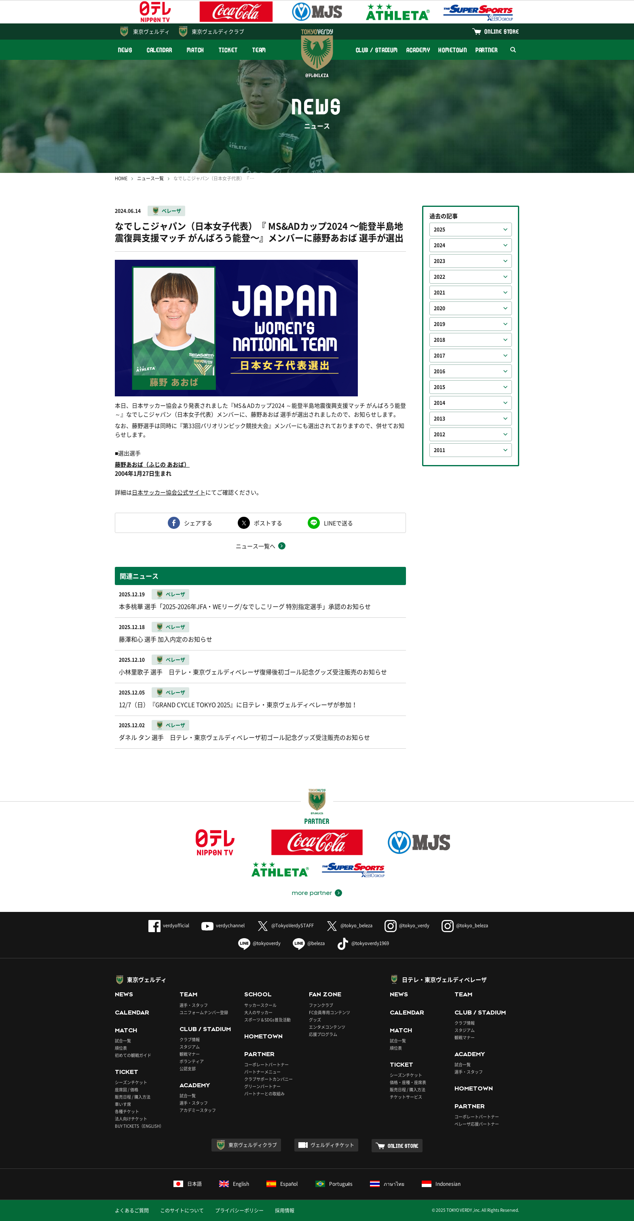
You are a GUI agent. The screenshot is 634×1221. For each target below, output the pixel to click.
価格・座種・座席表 (408, 1082)
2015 (439, 387)
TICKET (228, 50)
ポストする (268, 523)
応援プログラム (323, 1034)
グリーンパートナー (262, 1086)
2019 (439, 324)
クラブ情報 (190, 1039)
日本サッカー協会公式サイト (168, 492)
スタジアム (190, 1047)
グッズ (315, 1020)
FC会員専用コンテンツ (329, 1012)
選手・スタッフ (194, 1005)
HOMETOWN (452, 50)
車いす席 (123, 1104)
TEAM (259, 50)
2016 (439, 371)
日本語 (187, 1183)
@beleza (309, 943)
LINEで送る (338, 523)
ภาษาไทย (387, 1183)
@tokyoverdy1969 (363, 943)
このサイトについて (182, 1210)
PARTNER (487, 50)
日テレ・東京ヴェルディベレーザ (444, 979)
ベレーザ (171, 211)
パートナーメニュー (262, 1072)
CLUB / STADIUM (377, 50)
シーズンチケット (131, 1082)
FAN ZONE (325, 994)
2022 (439, 276)
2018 (439, 339)
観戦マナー (190, 1054)
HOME (121, 178)
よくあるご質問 (132, 1210)
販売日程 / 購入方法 (132, 1097)
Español (282, 1183)
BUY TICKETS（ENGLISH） (139, 1126)
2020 (439, 308)
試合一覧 (123, 1041)
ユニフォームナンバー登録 (204, 1012)
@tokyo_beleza (349, 925)
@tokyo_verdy (407, 925)
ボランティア (192, 1061)
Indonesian (441, 1183)
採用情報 (284, 1210)
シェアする (198, 523)
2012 (439, 434)
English (234, 1183)
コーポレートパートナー (266, 1064)
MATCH (196, 50)
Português (334, 1183)
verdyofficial (168, 925)
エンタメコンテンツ (327, 1027)
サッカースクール (260, 1005)
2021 (439, 292)
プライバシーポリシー (239, 1210)
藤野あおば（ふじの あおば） (152, 464)
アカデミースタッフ (198, 1110)
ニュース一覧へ (255, 546)
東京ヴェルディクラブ (218, 31)
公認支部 (188, 1068)
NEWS (125, 50)
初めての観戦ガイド (133, 1055)
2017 (439, 355)
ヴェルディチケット (332, 1145)
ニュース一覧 (150, 178)
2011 (439, 450)
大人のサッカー (258, 1012)
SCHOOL (258, 994)
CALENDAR (159, 50)
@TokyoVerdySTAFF (285, 925)
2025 (439, 229)
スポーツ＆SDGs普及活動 (267, 1020)
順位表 (121, 1048)
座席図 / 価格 (126, 1089)
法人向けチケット (131, 1119)
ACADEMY (418, 50)
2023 (439, 261)
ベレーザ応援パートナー (476, 1124)
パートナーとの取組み (264, 1093)
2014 (439, 402)
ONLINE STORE (501, 31)
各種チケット (127, 1111)
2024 (439, 245)
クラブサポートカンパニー (268, 1079)
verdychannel (223, 925)
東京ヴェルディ (151, 31)
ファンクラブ (321, 1005)
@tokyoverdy (259, 943)
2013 (439, 418)
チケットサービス (406, 1097)
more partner (312, 893)
